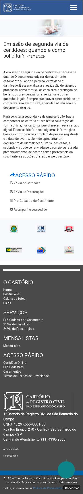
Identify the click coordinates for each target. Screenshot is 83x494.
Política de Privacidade (47, 488)
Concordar (72, 488)
